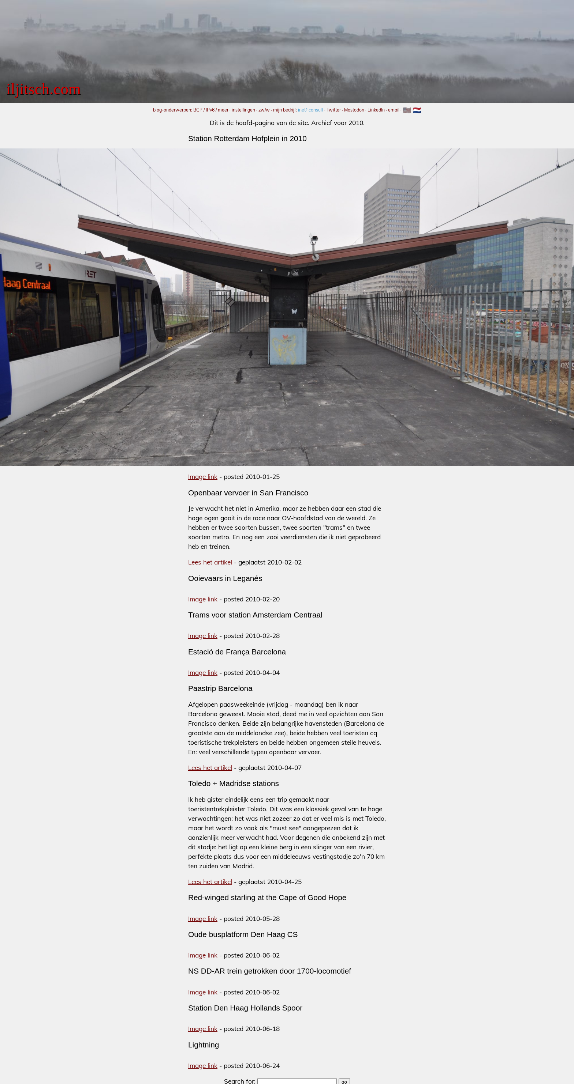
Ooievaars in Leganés (225, 578)
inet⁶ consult (310, 110)
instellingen (243, 110)
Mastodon (354, 110)
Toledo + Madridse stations (233, 783)
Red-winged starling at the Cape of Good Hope (267, 897)
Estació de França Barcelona (237, 651)
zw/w (264, 110)
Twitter (334, 110)
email (393, 110)
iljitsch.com (43, 89)
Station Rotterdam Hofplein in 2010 (247, 138)
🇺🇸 (407, 110)
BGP (197, 110)
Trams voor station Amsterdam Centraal (255, 615)
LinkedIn (376, 110)
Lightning (203, 1044)
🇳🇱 (417, 110)
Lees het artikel (210, 562)
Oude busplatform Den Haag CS (243, 934)
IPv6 (210, 110)
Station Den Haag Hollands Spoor (245, 1008)
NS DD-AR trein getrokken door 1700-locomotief (269, 971)
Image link (202, 476)
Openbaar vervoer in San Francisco (248, 492)
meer (223, 110)
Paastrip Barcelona (220, 688)
